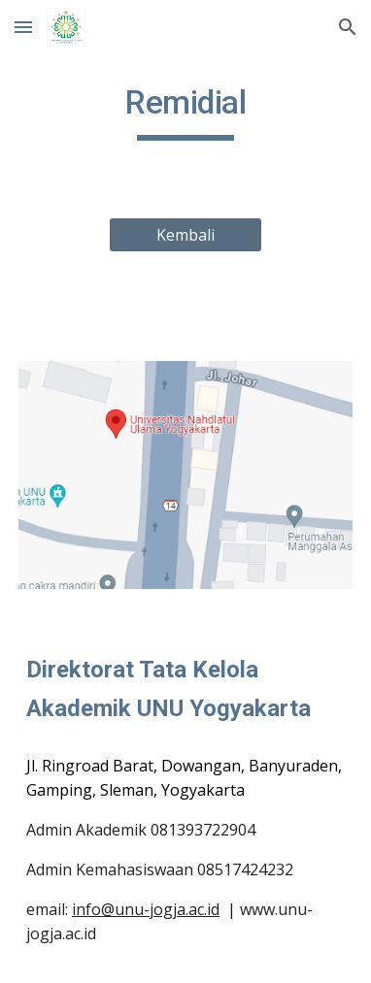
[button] (23, 26)
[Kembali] (185, 235)
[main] (185, 111)
